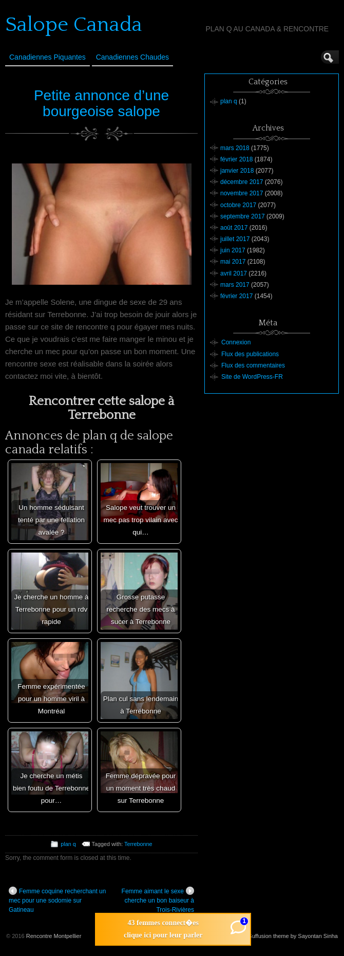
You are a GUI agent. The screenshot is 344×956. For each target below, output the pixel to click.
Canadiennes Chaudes (132, 57)
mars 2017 (235, 284)
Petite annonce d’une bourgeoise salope (101, 103)
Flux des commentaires (253, 365)
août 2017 (233, 227)
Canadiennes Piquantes (47, 57)
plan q (68, 844)
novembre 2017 (241, 193)
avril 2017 (233, 273)
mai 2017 (232, 261)
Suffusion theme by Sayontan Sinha (293, 936)
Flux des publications (250, 354)
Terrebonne (138, 844)
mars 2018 (235, 148)
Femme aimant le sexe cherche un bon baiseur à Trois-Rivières (158, 900)
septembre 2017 (242, 216)
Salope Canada (73, 24)
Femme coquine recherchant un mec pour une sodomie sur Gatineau (57, 900)
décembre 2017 (241, 182)
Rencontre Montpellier (54, 936)
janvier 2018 (237, 170)
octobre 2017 (238, 205)
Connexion (236, 342)
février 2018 (236, 159)
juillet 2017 (235, 239)
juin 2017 (232, 250)
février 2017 (236, 296)
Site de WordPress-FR (252, 376)
